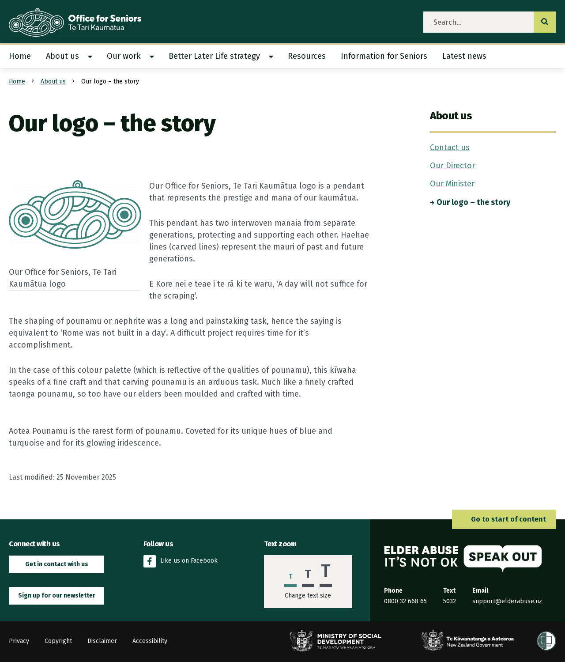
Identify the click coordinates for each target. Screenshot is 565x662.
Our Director (452, 165)
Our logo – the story (470, 202)
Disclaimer (102, 641)
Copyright (58, 641)
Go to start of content (504, 519)
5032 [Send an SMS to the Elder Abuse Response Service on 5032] (449, 601)
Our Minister (452, 184)
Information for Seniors (384, 56)
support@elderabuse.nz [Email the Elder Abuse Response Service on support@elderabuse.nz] (507, 601)
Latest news (464, 56)
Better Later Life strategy (214, 56)
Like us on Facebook (180, 561)
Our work (124, 56)
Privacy (19, 641)
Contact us (450, 147)
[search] (478, 22)
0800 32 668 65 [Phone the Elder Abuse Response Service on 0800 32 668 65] (405, 601)
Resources (307, 56)
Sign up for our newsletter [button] (56, 595)
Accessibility (149, 641)
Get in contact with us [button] (56, 564)
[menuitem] (23, 56)
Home (20, 56)
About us (62, 56)
